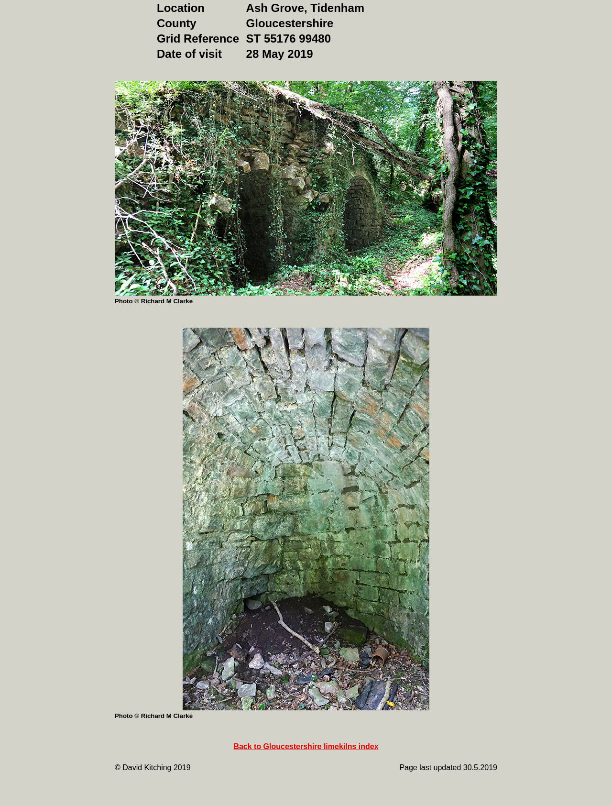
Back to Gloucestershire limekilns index (305, 746)
